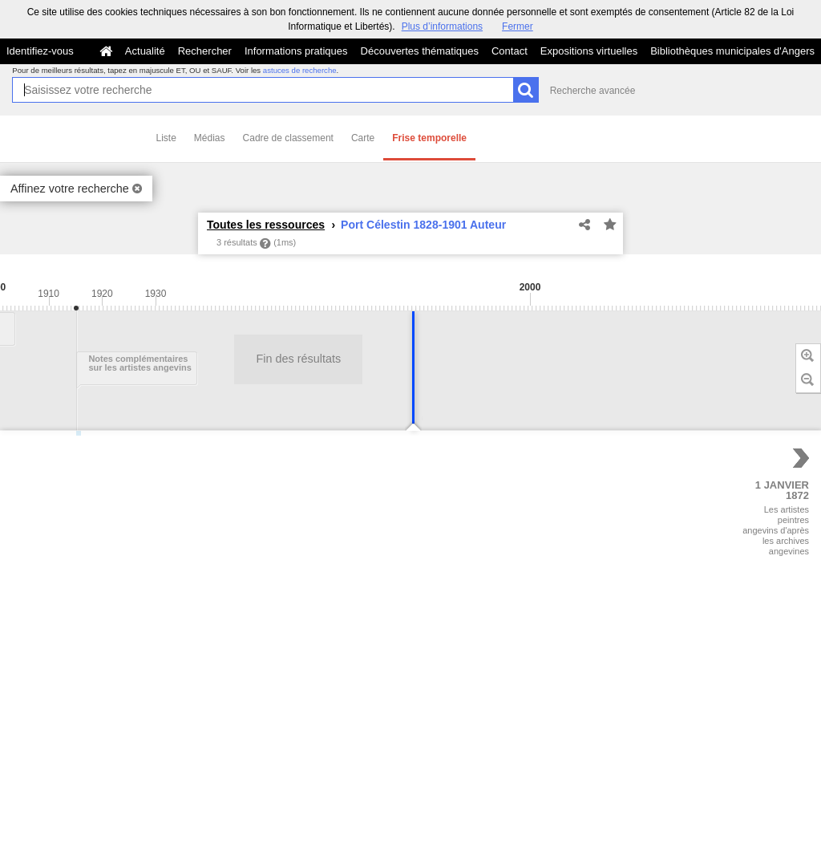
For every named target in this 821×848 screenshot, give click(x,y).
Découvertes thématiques (420, 51)
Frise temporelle (429, 138)
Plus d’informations (442, 26)
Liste (166, 138)
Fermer (517, 26)
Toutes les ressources (266, 224)
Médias (209, 138)
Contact (509, 51)
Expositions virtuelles (588, 51)
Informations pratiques (296, 51)
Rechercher (205, 51)
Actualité (145, 51)
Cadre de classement (288, 138)
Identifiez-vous (40, 51)
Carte (362, 138)
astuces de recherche (300, 70)
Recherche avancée (593, 90)
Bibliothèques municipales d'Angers (732, 51)
